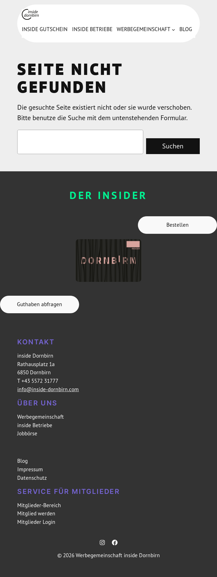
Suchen (172, 146)
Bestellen (177, 224)
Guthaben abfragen (39, 304)
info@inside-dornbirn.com (48, 389)
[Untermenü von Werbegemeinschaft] (173, 29)
